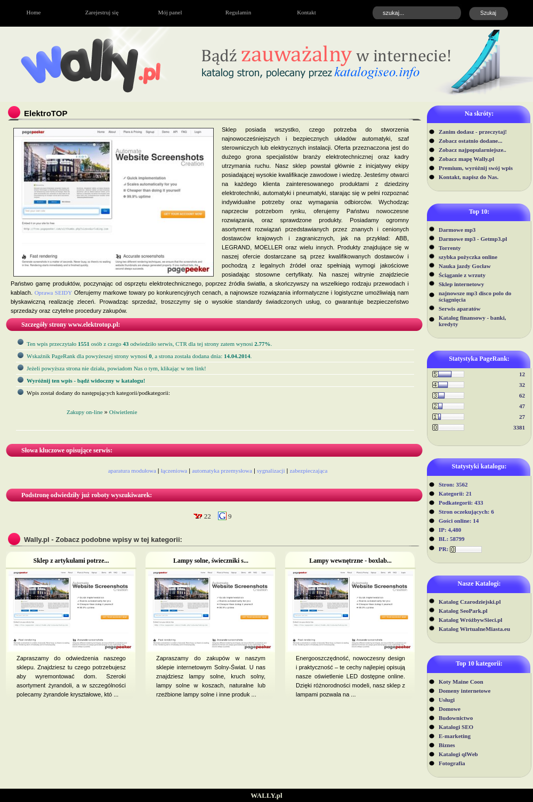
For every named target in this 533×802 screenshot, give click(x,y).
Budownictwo (456, 718)
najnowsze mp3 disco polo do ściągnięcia (475, 296)
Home (34, 12)
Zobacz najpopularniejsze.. (472, 150)
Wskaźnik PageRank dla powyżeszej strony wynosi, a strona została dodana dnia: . (139, 356)
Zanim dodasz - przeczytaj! (473, 131)
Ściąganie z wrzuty (462, 275)
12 (522, 374)
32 (522, 385)
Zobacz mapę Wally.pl (466, 159)
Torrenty (450, 248)
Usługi (447, 699)
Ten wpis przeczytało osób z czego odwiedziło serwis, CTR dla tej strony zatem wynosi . (149, 344)
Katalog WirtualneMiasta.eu (474, 629)
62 (522, 395)
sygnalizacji (271, 470)
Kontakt (306, 12)
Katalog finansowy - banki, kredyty (472, 320)
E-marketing (455, 736)
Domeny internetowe (464, 690)
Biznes (447, 745)
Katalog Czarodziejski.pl (470, 601)
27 (522, 417)
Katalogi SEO (456, 727)
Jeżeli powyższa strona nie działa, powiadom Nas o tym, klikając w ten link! (116, 368)
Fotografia (452, 763)
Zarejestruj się (102, 12)
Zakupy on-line (85, 412)
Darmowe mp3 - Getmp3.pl (473, 239)
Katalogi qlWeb (458, 754)
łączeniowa (174, 470)
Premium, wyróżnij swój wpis (476, 168)
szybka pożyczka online (468, 257)
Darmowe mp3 (457, 229)
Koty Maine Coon (461, 681)
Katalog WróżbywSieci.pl (470, 620)
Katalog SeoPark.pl (463, 610)
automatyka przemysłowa (222, 470)
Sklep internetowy (461, 284)
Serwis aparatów (460, 308)
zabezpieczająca (308, 470)
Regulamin (238, 12)
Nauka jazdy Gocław (465, 266)
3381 (519, 427)
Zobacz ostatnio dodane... (471, 140)
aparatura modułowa (132, 470)
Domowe (450, 709)
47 (522, 406)
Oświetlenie (123, 412)
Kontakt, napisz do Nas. (468, 177)
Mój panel (170, 12)
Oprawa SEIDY (53, 292)
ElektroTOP (45, 113)
